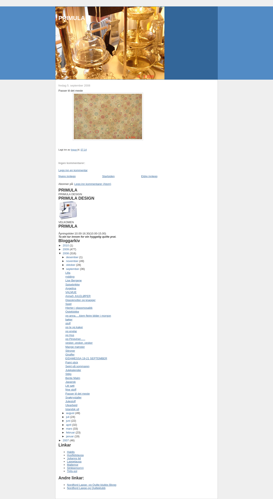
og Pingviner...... (75, 339)
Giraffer (69, 354)
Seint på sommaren (77, 366)
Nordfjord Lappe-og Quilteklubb (86, 488)
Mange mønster (75, 346)
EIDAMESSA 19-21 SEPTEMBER (86, 358)
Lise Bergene (73, 280)
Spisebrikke (72, 284)
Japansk (70, 381)
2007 (66, 440)
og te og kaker (74, 327)
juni (68, 420)
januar (70, 436)
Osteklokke (72, 311)
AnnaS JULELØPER (78, 296)
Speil (68, 304)
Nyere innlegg (67, 176)
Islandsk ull (72, 409)
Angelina (70, 288)
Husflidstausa (75, 455)
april (69, 424)
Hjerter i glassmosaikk (78, 307)
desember (72, 257)
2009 (66, 249)
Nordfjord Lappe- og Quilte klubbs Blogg (91, 484)
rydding (69, 276)
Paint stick (71, 362)
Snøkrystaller (73, 397)
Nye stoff (70, 389)
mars (69, 428)
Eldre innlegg (149, 176)
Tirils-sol (72, 471)
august (70, 413)
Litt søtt (69, 385)
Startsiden (108, 176)
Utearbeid (71, 405)
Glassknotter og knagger (80, 300)
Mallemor (72, 464)
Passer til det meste (77, 393)
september (73, 269)
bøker (68, 319)
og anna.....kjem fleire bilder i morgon (88, 315)
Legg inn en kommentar (73, 170)
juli (68, 417)
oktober (71, 264)
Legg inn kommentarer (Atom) (92, 184)
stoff (67, 323)
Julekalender (73, 370)
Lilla (67, 272)
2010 (66, 245)
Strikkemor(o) (75, 468)
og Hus (69, 335)
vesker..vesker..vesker (79, 342)
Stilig (68, 374)
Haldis (71, 452)
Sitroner (70, 350)
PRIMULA (71, 18)
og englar (71, 331)
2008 (66, 253)
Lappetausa (74, 461)
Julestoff (70, 401)
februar (71, 432)
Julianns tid (74, 458)
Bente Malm (72, 378)
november (72, 261)
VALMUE (71, 292)
